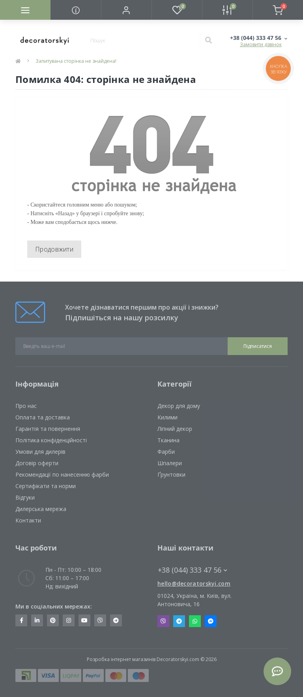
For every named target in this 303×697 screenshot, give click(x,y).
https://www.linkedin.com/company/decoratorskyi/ (37, 620)
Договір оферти (36, 463)
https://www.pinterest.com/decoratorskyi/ (53, 620)
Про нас (26, 406)
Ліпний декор (174, 428)
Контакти (28, 520)
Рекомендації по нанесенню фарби (62, 474)
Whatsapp (195, 621)
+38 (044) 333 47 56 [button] (192, 570)
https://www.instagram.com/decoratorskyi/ (68, 620)
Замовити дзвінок (261, 44)
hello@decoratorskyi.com (193, 583)
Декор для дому (178, 406)
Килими (167, 417)
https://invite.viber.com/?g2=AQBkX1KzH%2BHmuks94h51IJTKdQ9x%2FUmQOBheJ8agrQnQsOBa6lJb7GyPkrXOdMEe (100, 620)
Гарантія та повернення (47, 428)
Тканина (168, 440)
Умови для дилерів (40, 451)
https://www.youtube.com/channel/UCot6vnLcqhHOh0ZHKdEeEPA (84, 620)
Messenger (210, 621)
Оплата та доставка (42, 417)
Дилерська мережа (40, 509)
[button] (126, 10)
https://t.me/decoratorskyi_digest (116, 620)
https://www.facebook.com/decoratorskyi (21, 620)
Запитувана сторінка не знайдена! (76, 61)
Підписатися (257, 346)
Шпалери (169, 463)
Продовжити (54, 249)
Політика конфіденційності (51, 440)
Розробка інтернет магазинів (121, 659)
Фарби (166, 451)
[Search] (208, 41)
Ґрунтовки (171, 474)
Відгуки (25, 497)
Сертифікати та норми (45, 486)
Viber (163, 621)
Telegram (179, 621)
